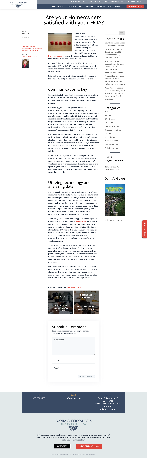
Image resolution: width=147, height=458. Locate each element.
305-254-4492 (95, 2)
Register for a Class (89, 446)
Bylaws (108, 115)
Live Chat (144, 229)
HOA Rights (110, 137)
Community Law (112, 126)
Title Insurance (111, 148)
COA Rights (110, 119)
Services (81, 6)
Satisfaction (26, 50)
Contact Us (62, 446)
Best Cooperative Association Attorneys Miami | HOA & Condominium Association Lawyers (114, 66)
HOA (32, 48)
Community (26, 46)
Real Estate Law (112, 144)
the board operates (56, 56)
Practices (71, 6)
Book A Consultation (135, 6)
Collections (109, 123)
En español (118, 6)
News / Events (100, 6)
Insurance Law (111, 141)
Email (73, 395)
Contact (109, 6)
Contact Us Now (74, 287)
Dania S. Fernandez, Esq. (30, 56)
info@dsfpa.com (79, 2)
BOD (106, 112)
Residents (38, 48)
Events (108, 134)
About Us (60, 6)
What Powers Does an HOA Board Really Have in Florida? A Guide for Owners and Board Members (115, 93)
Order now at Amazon (114, 220)
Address (108, 395)
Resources (90, 6)
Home (53, 6)
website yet (81, 222)
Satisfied (35, 50)
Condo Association (113, 130)
